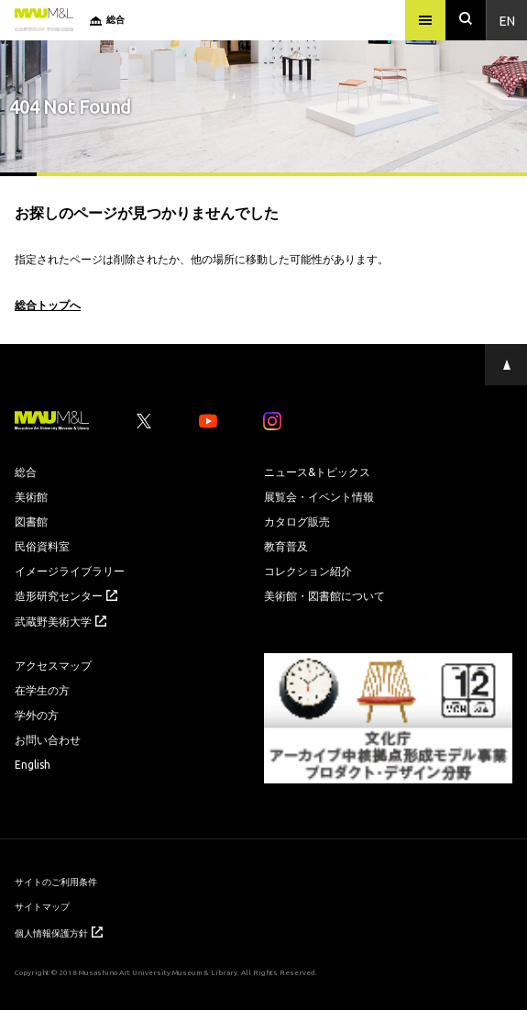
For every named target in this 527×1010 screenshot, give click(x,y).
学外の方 (37, 714)
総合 (26, 471)
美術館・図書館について (324, 595)
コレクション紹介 (308, 570)
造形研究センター (66, 595)
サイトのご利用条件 (56, 881)
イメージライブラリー (70, 570)
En (507, 20)
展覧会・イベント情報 (319, 496)
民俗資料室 (42, 546)
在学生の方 (42, 690)
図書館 (31, 521)
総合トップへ (48, 304)
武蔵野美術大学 (60, 621)
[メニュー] (425, 20)
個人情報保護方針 (59, 932)
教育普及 (286, 546)
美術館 (31, 496)
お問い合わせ (48, 739)
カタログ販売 (297, 521)
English (32, 764)
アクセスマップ (53, 665)
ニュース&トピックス (317, 471)
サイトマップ (42, 906)
